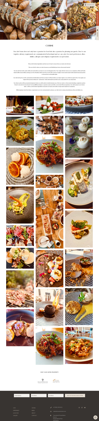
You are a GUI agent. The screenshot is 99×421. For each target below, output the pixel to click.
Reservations (89, 5)
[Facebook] (82, 408)
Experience (45, 4)
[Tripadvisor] (85, 408)
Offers (64, 4)
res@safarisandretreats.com (59, 411)
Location (52, 4)
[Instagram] (79, 408)
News (69, 4)
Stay (40, 4)
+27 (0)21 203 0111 (57, 407)
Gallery (59, 4)
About (74, 4)
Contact (80, 4)
